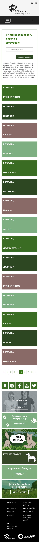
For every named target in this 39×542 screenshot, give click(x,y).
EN (36, 3)
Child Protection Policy (12, 526)
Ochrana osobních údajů (27, 517)
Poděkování (28, 512)
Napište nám (19, 423)
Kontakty (11, 502)
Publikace (11, 508)
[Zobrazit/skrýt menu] (8, 20)
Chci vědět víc (19, 492)
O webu (10, 515)
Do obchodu (19, 407)
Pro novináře (29, 508)
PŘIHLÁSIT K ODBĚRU (24, 57)
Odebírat (19, 474)
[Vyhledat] (24, 20)
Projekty (11, 512)
